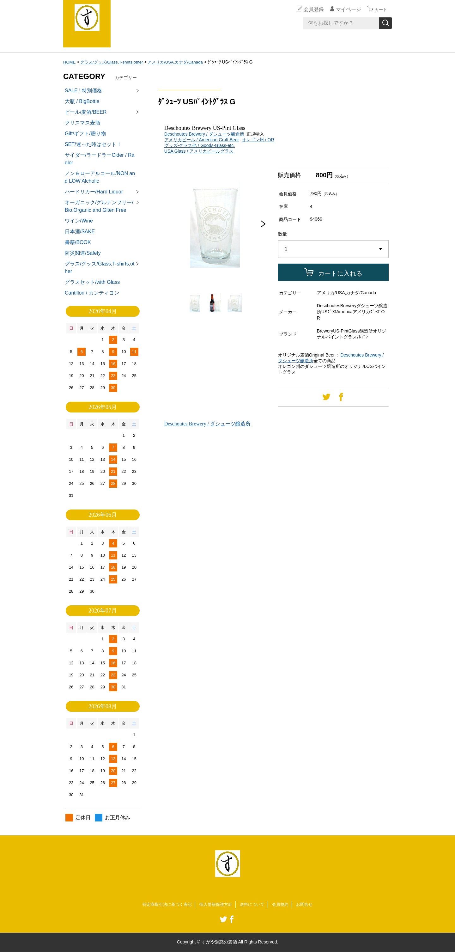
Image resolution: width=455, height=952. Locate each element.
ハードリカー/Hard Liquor (94, 191)
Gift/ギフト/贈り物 (85, 133)
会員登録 (311, 9)
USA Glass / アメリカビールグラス (199, 151)
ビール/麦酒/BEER (85, 112)
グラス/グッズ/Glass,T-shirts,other (115, 61)
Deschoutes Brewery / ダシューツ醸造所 (204, 134)
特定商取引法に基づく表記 (163, 904)
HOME (69, 61)
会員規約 (284, 904)
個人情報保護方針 (215, 904)
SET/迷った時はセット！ (93, 144)
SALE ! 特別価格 (83, 90)
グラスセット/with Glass (92, 282)
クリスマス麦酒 (82, 122)
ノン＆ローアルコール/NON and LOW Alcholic (100, 177)
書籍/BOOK (78, 242)
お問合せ (309, 904)
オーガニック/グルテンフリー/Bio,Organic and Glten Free (99, 206)
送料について (254, 904)
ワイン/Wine (79, 220)
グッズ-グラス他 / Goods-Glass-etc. (199, 145)
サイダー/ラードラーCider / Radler (99, 158)
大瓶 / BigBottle (82, 101)
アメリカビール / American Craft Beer (201, 139)
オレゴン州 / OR (258, 139)
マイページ (345, 9)
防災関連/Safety (83, 253)
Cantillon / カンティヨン (92, 293)
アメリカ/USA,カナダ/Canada (183, 61)
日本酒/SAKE (80, 231)
